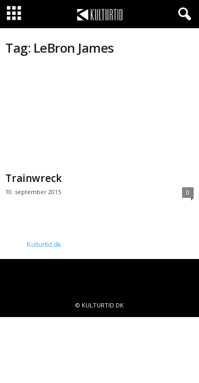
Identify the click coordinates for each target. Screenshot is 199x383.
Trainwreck (33, 178)
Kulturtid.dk (44, 244)
